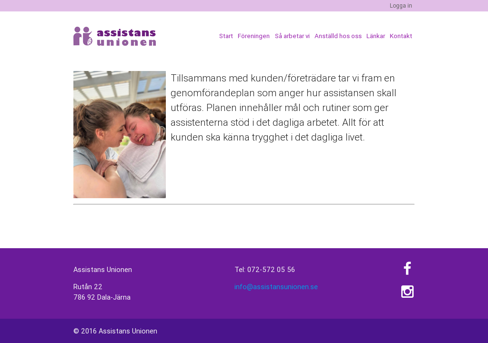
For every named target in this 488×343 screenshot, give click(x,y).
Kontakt (401, 36)
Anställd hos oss (338, 36)
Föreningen (254, 36)
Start (226, 36)
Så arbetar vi (292, 36)
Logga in (401, 5)
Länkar (375, 36)
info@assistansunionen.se (276, 286)
